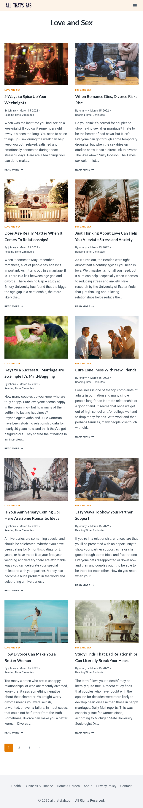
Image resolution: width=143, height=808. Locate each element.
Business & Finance (38, 786)
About (88, 786)
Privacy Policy (107, 786)
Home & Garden (68, 786)
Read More (14, 169)
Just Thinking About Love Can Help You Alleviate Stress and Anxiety (104, 240)
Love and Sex (13, 90)
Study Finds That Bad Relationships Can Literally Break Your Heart (101, 668)
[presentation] (36, 64)
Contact (127, 786)
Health (14, 786)
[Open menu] (135, 5)
